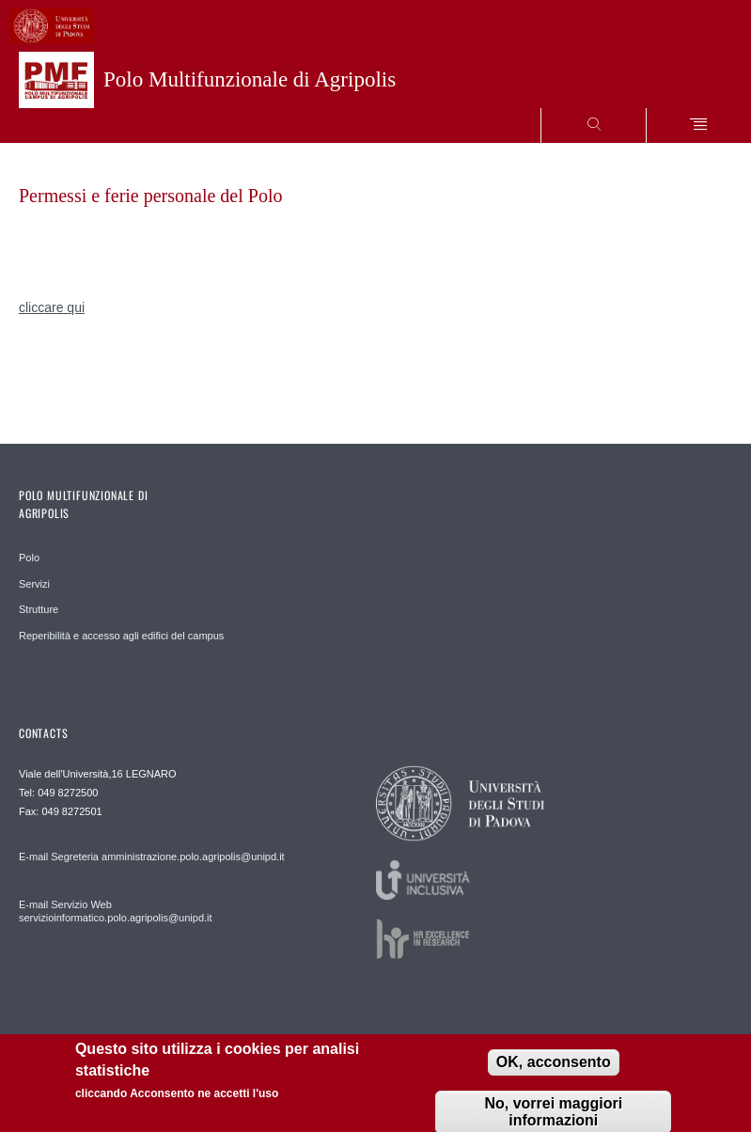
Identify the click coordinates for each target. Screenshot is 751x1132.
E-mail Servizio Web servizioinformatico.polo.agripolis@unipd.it (115, 911)
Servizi (34, 584)
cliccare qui (52, 307)
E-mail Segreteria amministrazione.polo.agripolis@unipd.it (152, 856)
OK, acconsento (553, 1065)
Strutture (38, 609)
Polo (29, 557)
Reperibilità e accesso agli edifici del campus (121, 635)
